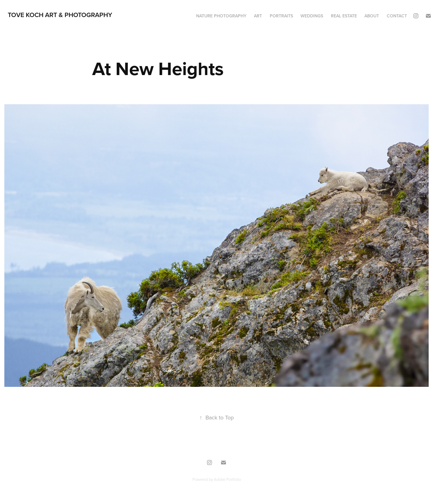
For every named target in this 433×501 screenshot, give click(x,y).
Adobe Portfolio (227, 479)
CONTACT (397, 16)
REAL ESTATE (344, 16)
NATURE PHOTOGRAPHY (221, 16)
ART (258, 16)
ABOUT (371, 16)
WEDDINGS (311, 16)
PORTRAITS (281, 16)
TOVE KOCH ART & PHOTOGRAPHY (60, 14)
